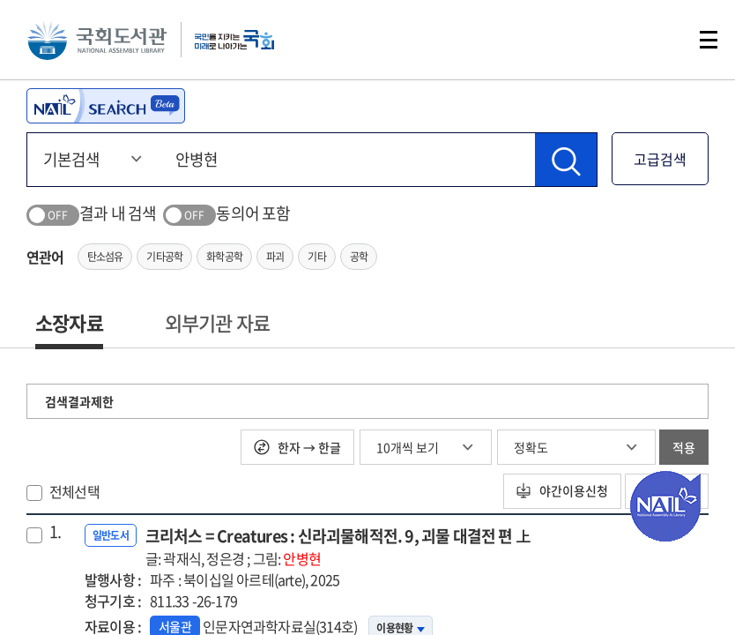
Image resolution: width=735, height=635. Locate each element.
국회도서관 (96, 40)
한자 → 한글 (297, 447)
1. (55, 532)
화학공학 (224, 257)
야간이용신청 (561, 491)
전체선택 (74, 491)
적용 (683, 447)
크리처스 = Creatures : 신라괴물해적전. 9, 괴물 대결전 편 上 (338, 546)
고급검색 (660, 158)
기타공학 (164, 257)
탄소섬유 (105, 257)
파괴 (275, 257)
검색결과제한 (79, 401)
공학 (359, 257)
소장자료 (69, 322)
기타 (316, 257)
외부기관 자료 (217, 322)
